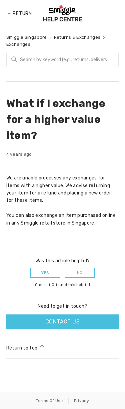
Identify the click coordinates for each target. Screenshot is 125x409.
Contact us (62, 321)
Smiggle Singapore (26, 37)
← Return (19, 13)
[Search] (62, 59)
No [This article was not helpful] (80, 272)
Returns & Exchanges (77, 37)
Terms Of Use (49, 400)
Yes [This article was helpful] (45, 272)
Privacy (81, 400)
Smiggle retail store (43, 223)
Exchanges (18, 44)
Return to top (25, 347)
